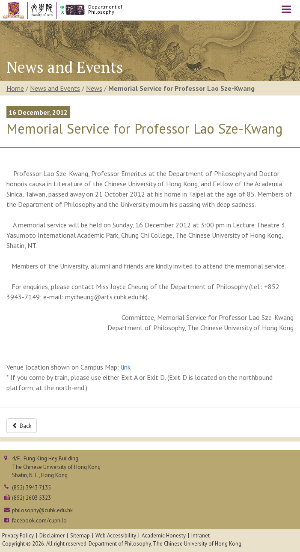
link (126, 367)
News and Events (55, 88)
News (94, 88)
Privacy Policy (18, 535)
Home (15, 88)
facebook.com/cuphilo (39, 520)
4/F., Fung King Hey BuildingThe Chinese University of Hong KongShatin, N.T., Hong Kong (56, 466)
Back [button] (21, 426)
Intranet (200, 535)
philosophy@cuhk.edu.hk (42, 510)
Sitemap (80, 535)
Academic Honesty (164, 535)
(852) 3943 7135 (31, 487)
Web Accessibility (115, 535)
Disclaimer (52, 535)
